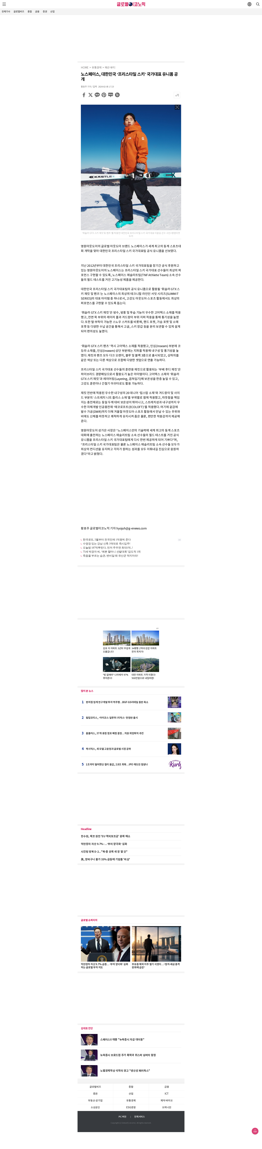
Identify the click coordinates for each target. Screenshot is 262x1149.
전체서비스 (139, 1116)
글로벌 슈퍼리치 (89, 920)
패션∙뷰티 (110, 67)
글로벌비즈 (19, 11)
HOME (85, 67)
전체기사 (6, 11)
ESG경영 (131, 1107)
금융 (37, 11)
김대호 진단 (87, 1028)
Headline (86, 829)
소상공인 (95, 1107)
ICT (167, 1093)
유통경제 (97, 67)
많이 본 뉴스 (87, 691)
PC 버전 (122, 1116)
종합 (30, 11)
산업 (52, 11)
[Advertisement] (131, 38)
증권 (45, 11)
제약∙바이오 (167, 1100)
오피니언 (166, 1107)
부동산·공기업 (95, 1100)
